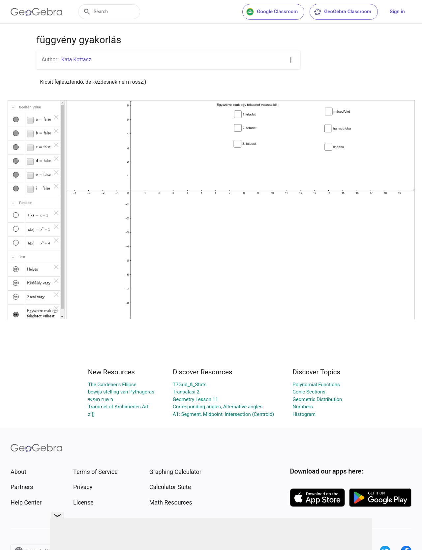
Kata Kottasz (76, 59)
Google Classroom (272, 12)
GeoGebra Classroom (342, 12)
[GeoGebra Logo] (36, 12)
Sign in (397, 11)
